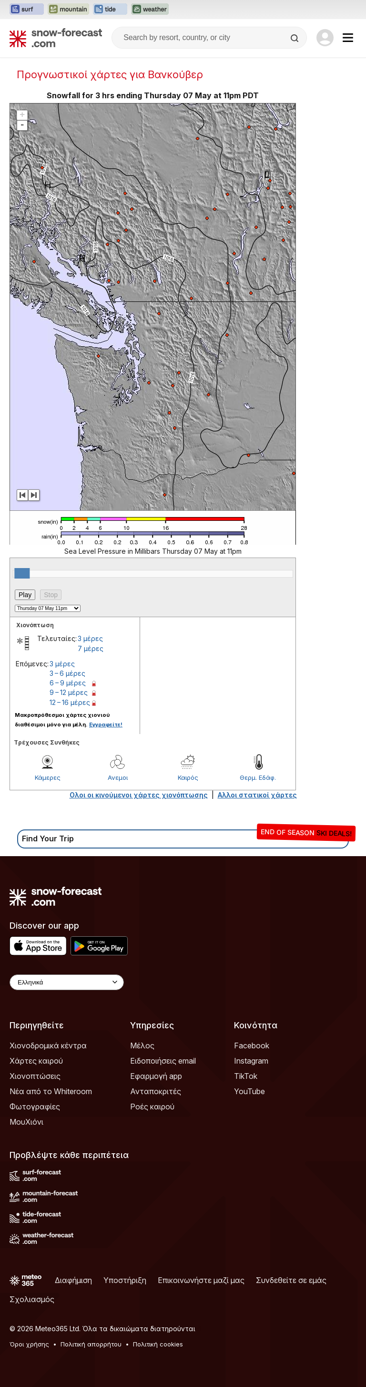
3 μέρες (90, 638)
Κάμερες (48, 777)
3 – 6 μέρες (67, 673)
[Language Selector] (67, 982)
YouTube (249, 1091)
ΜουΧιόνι (26, 1122)
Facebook (251, 1045)
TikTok (245, 1076)
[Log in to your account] (325, 37)
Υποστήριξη (124, 1280)
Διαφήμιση (73, 1280)
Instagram (251, 1061)
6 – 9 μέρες (68, 683)
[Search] (295, 38)
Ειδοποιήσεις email (163, 1061)
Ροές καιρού (152, 1106)
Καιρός (188, 777)
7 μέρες (90, 648)
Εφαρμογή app (156, 1076)
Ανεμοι (118, 777)
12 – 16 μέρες (70, 702)
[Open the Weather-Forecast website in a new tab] (150, 9)
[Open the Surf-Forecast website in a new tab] (27, 9)
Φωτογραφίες (35, 1106)
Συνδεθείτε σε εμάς (291, 1280)
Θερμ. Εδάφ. (258, 777)
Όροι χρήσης (29, 1344)
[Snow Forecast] (56, 37)
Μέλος (142, 1045)
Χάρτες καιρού (36, 1061)
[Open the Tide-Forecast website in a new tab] (110, 9)
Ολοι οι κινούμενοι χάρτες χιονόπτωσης (139, 795)
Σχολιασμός (32, 1299)
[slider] (22, 573)
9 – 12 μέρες (69, 692)
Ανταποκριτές (155, 1091)
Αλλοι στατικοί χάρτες (257, 795)
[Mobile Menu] (347, 37)
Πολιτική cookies (158, 1344)
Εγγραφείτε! (105, 724)
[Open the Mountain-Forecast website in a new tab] (68, 9)
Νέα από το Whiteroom (51, 1091)
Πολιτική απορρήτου (91, 1344)
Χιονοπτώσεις (35, 1076)
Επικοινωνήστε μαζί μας (201, 1280)
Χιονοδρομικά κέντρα (48, 1045)
